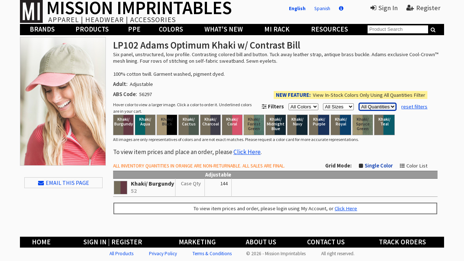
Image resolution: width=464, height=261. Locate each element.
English (297, 8)
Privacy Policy (163, 253)
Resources (329, 29)
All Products (121, 253)
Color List (416, 165)
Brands (42, 29)
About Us (261, 242)
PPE (134, 29)
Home (41, 242)
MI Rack (277, 29)
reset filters (414, 106)
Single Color (379, 165)
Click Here (247, 152)
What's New (223, 29)
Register (423, 8)
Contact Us (326, 242)
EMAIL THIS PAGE (63, 182)
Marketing (197, 242)
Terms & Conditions (212, 253)
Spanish (322, 8)
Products (92, 29)
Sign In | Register (112, 242)
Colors (171, 29)
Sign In (384, 8)
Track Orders (402, 242)
